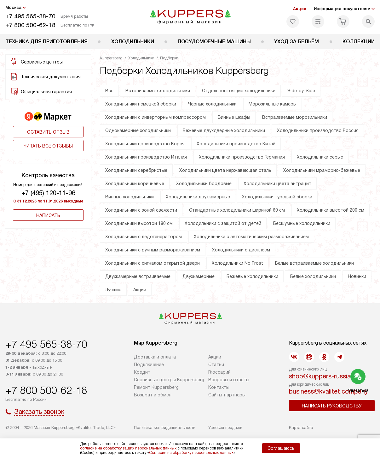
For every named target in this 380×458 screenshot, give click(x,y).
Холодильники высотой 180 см (139, 223)
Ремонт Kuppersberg (156, 387)
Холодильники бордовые (204, 183)
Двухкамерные (198, 276)
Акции (299, 8)
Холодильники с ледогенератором (143, 236)
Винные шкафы (234, 117)
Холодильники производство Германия (242, 157)
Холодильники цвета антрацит (277, 183)
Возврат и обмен (152, 394)
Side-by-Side (301, 90)
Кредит (142, 372)
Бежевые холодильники (252, 276)
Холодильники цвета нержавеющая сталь (225, 170)
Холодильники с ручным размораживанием (152, 249)
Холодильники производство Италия (146, 157)
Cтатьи (216, 364)
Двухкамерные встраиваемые (137, 276)
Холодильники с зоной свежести (141, 210)
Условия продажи (225, 427)
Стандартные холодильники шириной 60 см (237, 210)
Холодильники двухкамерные (198, 196)
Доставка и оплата (155, 356)
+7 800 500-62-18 (30, 25)
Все (109, 90)
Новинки (357, 276)
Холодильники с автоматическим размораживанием (251, 236)
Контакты (218, 387)
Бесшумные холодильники (301, 223)
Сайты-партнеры (226, 394)
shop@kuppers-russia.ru (323, 376)
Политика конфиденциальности (164, 427)
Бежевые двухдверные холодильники (224, 130)
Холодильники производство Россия (318, 130)
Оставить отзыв (48, 132)
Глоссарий (219, 372)
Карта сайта (301, 427)
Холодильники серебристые (136, 170)
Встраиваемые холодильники (157, 90)
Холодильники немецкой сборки (140, 103)
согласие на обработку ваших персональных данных (128, 448)
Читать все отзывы (48, 145)
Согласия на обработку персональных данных (191, 452)
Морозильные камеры (273, 103)
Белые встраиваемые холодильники (314, 263)
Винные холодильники (129, 196)
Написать (48, 215)
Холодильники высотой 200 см (330, 210)
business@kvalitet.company (328, 391)
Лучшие (113, 289)
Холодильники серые (320, 157)
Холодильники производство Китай (236, 143)
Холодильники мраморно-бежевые (321, 170)
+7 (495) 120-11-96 (48, 193)
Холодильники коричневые (134, 183)
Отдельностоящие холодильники (238, 90)
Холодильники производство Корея (145, 143)
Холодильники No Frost (237, 263)
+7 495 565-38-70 (30, 16)
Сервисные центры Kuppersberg (169, 379)
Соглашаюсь (281, 448)
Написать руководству (332, 405)
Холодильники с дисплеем (241, 249)
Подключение (149, 364)
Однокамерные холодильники (138, 130)
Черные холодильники (212, 103)
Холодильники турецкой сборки (277, 196)
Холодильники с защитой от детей (223, 223)
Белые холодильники (313, 276)
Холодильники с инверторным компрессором (155, 117)
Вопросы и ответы (228, 379)
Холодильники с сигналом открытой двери (152, 263)
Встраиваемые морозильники (294, 117)
